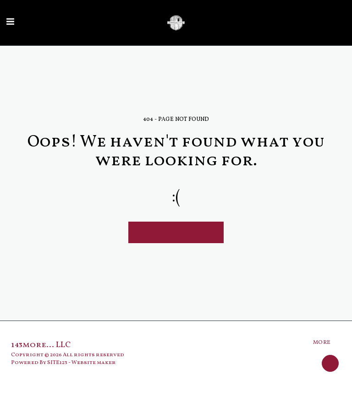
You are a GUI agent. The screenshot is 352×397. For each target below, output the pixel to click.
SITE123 (57, 362)
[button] (10, 22)
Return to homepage (176, 232)
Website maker (94, 362)
